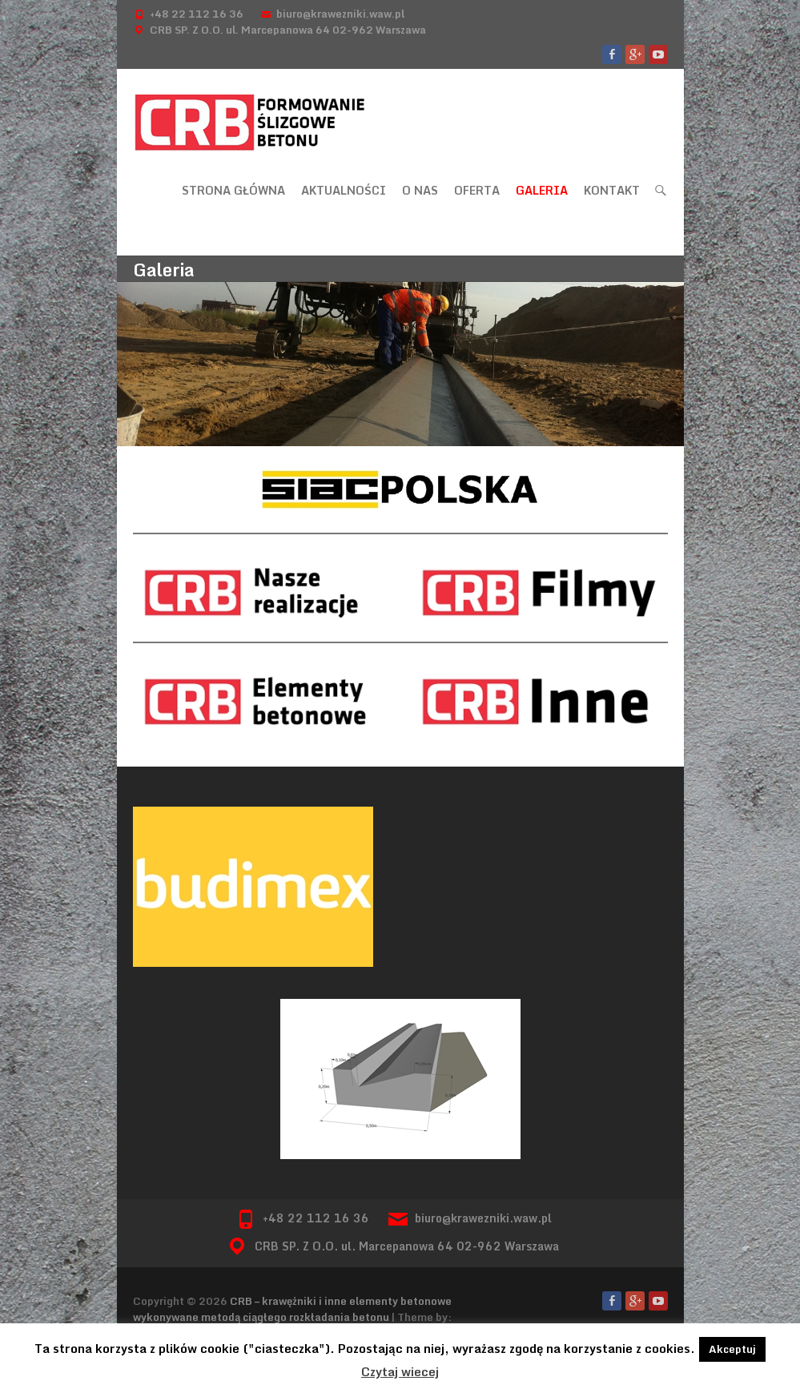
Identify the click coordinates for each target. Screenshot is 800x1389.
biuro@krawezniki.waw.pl (340, 13)
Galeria (542, 190)
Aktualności (343, 190)
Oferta (477, 190)
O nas (420, 190)
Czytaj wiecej (400, 1371)
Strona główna (233, 190)
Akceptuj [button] (732, 1349)
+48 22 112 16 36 (196, 13)
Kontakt (612, 190)
